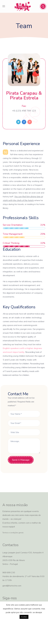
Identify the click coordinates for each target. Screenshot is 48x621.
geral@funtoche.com (11, 585)
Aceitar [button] (24, 617)
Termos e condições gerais (13, 533)
